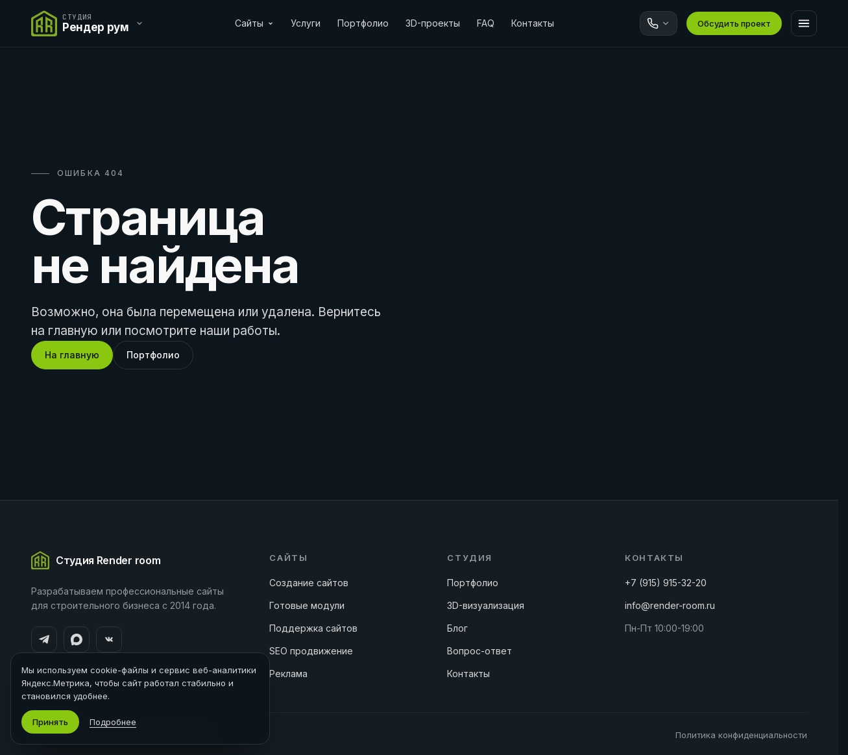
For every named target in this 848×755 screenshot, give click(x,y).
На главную (72, 354)
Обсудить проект (734, 23)
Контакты (532, 23)
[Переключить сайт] (90, 23)
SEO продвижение (311, 650)
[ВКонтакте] (109, 639)
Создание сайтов (308, 582)
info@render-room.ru (670, 605)
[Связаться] (658, 23)
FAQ (485, 23)
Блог (457, 628)
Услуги (306, 23)
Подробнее (113, 722)
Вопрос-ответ (479, 650)
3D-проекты (433, 23)
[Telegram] (44, 639)
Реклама (288, 673)
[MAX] (77, 639)
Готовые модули (307, 605)
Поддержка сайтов (313, 628)
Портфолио (363, 23)
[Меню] (804, 23)
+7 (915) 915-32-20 (666, 582)
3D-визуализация (485, 605)
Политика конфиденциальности (741, 735)
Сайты (254, 23)
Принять (50, 722)
